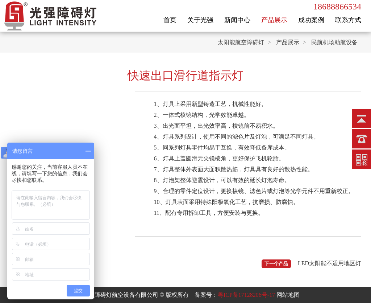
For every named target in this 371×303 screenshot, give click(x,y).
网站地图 (288, 295)
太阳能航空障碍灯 (241, 42)
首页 (169, 20)
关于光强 (200, 20)
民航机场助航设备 (334, 42)
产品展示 (274, 20)
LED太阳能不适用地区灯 (329, 263)
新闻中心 (237, 20)
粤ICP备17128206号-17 (246, 295)
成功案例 (311, 20)
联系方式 (348, 20)
